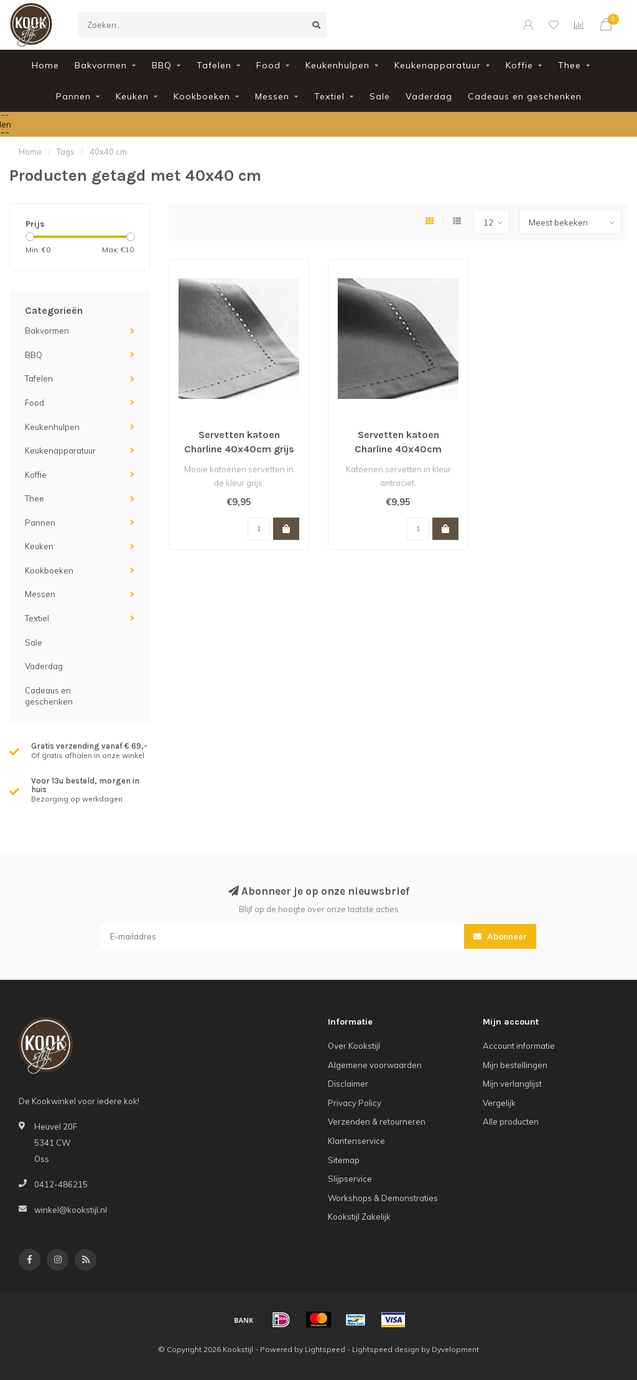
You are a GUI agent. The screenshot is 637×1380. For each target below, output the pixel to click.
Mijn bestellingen (515, 1065)
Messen (272, 96)
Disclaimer (348, 1084)
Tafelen (214, 65)
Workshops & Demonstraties (383, 1198)
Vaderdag (429, 96)
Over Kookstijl (354, 1046)
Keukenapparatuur (437, 65)
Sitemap (344, 1160)
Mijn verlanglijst (512, 1084)
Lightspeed (325, 1349)
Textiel (329, 96)
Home (45, 65)
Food (268, 65)
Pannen (73, 96)
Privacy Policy (354, 1103)
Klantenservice (356, 1141)
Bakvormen (101, 65)
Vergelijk (499, 1103)
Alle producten (511, 1121)
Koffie (519, 65)
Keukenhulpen (337, 65)
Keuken (132, 96)
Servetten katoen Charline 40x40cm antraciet (398, 449)
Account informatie (519, 1046)
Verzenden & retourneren (376, 1121)
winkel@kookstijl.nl (70, 1210)
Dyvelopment (455, 1349)
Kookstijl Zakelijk (359, 1217)
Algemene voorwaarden (375, 1065)
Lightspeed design (385, 1349)
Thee (569, 65)
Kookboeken (202, 96)
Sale (380, 96)
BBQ (162, 65)
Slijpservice (350, 1179)
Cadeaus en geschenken (525, 96)
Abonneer (500, 936)
